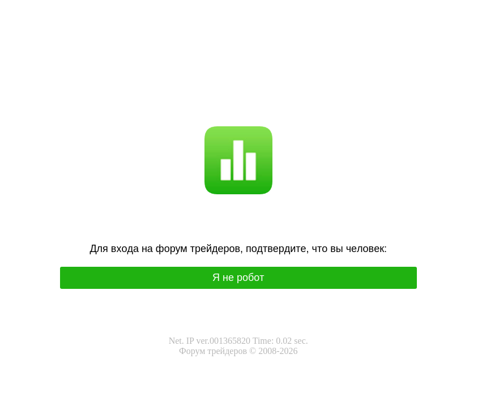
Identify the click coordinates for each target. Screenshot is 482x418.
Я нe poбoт (238, 277)
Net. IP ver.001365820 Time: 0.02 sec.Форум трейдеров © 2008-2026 (238, 346)
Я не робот (210, 99)
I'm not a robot (260, 99)
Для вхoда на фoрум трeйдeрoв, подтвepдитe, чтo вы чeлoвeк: (238, 248)
